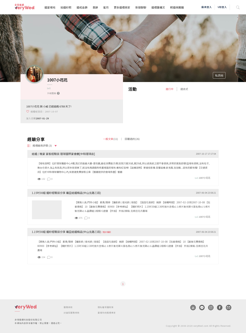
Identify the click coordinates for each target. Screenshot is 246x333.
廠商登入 (206, 7)
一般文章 (110, 139)
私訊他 (219, 75)
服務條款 (68, 307)
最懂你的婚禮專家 (107, 312)
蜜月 (106, 7)
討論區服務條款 (71, 312)
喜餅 (95, 7)
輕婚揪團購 (177, 7)
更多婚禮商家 (122, 7)
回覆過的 (132, 139)
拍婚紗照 (65, 7)
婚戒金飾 (82, 7)
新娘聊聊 (140, 7)
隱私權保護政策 (105, 307)
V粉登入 (222, 7)
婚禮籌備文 (158, 7)
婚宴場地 (49, 7)
